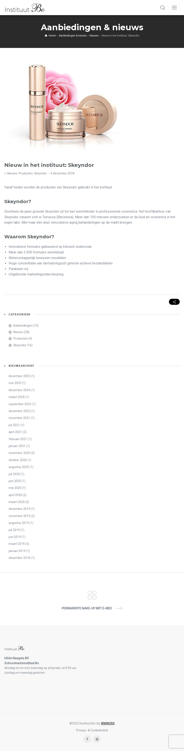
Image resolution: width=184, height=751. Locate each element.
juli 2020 (14, 474)
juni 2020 (15, 481)
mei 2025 (15, 383)
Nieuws (12, 173)
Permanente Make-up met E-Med (87, 608)
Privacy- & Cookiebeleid (92, 730)
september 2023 (20, 404)
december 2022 (19, 411)
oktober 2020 (18, 460)
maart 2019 (17, 543)
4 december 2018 (62, 173)
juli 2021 (14, 425)
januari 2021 (17, 446)
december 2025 (19, 376)
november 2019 (19, 516)
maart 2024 (17, 397)
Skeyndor (40, 173)
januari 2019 (17, 551)
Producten (26, 173)
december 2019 (19, 509)
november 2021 (19, 418)
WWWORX (108, 723)
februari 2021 (18, 439)
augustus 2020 (19, 467)
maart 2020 (17, 502)
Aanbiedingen (22, 325)
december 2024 (19, 390)
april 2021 (15, 432)
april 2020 (15, 495)
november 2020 (19, 453)
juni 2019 (15, 537)
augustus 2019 (19, 523)
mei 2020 (15, 488)
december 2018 (19, 558)
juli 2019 (14, 530)
